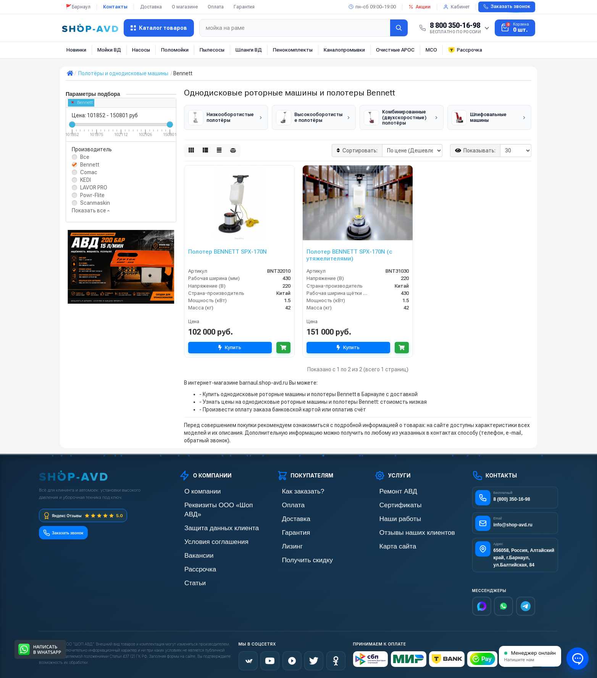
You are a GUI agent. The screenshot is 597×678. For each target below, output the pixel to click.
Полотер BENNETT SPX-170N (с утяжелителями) (349, 253)
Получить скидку (297, 554)
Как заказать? (293, 489)
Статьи (187, 567)
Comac (88, 172)
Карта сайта (388, 541)
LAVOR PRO (93, 187)
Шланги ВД (249, 50)
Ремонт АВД (389, 489)
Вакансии (190, 541)
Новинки (76, 50)
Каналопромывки (344, 50)
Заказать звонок (506, 6)
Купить (227, 346)
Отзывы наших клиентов (403, 528)
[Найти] (399, 27)
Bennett (82, 102)
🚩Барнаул (78, 7)
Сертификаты (390, 502)
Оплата (216, 7)
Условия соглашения (204, 528)
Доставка (151, 7)
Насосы (141, 50)
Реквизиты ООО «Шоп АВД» (213, 502)
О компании (193, 489)
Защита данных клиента (208, 515)
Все (84, 157)
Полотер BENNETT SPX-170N (227, 249)
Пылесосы (212, 50)
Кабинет (456, 7)
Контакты (115, 7)
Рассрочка (465, 50)
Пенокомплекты (293, 50)
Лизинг (285, 541)
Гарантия (244, 7)
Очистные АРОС (395, 50)
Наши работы (390, 515)
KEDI (85, 180)
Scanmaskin (95, 203)
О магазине (185, 7)
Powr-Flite (92, 195)
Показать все (91, 210)
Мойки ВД (109, 50)
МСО (431, 50)
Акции (419, 7)
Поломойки (175, 50)
